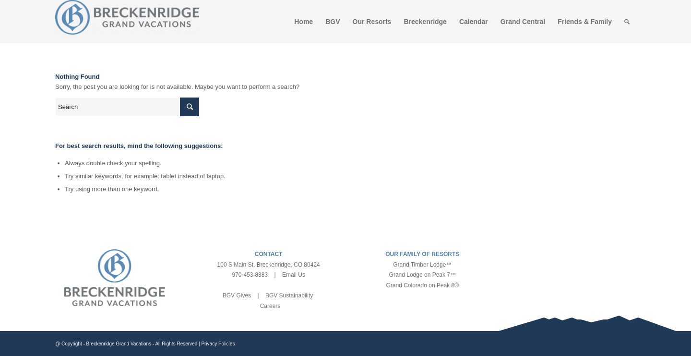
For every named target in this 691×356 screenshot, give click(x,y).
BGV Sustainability (289, 295)
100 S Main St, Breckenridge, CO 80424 (268, 264)
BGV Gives (237, 295)
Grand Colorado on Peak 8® (422, 285)
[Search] (627, 21)
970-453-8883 (250, 274)
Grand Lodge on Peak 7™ (422, 274)
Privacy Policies (218, 343)
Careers (270, 306)
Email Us (293, 274)
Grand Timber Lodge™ (422, 264)
